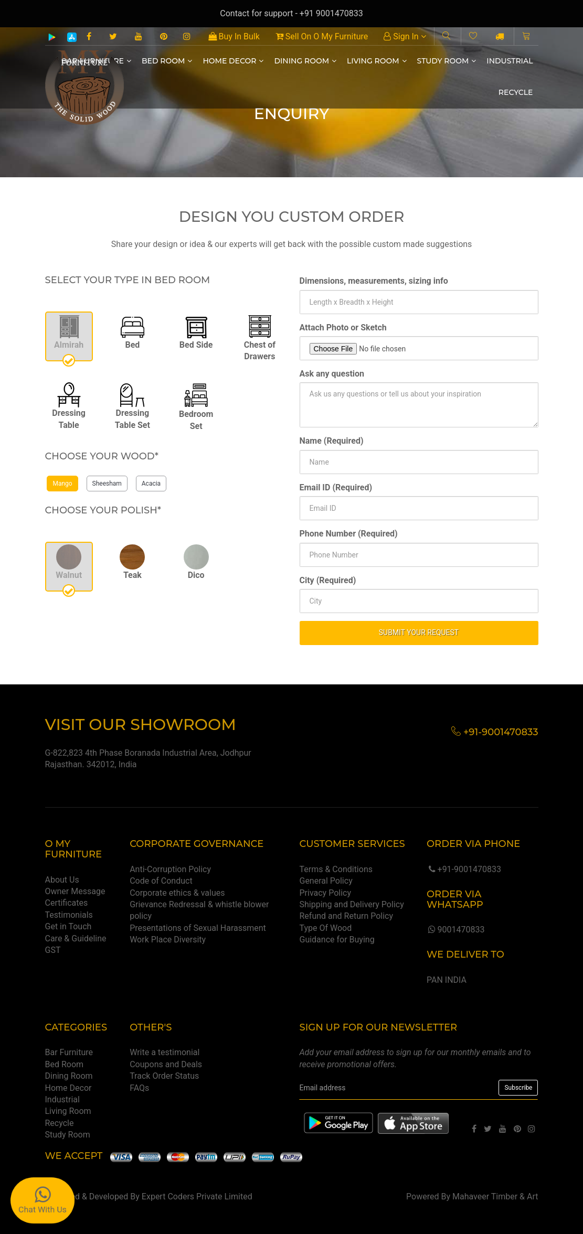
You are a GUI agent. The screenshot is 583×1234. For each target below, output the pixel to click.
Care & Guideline (76, 938)
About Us (62, 880)
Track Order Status (164, 1076)
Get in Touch (68, 926)
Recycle (516, 92)
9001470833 (455, 930)
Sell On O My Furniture (321, 36)
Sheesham (107, 483)
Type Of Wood (325, 928)
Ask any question (332, 374)
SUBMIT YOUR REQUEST (419, 632)
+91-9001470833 (464, 869)
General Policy (325, 881)
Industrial (509, 61)
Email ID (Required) (336, 487)
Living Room (377, 61)
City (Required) (328, 580)
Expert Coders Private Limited (197, 1196)
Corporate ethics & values (177, 893)
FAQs (139, 1088)
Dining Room (305, 61)
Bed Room (167, 61)
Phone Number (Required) (349, 534)
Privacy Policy (325, 893)
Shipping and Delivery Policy (351, 904)
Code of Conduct (161, 881)
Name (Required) (332, 441)
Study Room (446, 61)
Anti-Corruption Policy (170, 869)
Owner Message (75, 891)
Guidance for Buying (336, 940)
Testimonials (69, 915)
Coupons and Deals (166, 1064)
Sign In (405, 36)
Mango (62, 483)
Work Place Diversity (168, 940)
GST (53, 950)
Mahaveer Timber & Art (495, 1196)
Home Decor (233, 61)
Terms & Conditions (336, 869)
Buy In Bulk (234, 36)
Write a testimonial (164, 1052)
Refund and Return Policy (346, 916)
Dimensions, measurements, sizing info (374, 281)
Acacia (151, 483)
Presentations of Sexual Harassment (198, 928)
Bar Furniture (69, 1052)
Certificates (66, 903)
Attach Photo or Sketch (343, 327)
